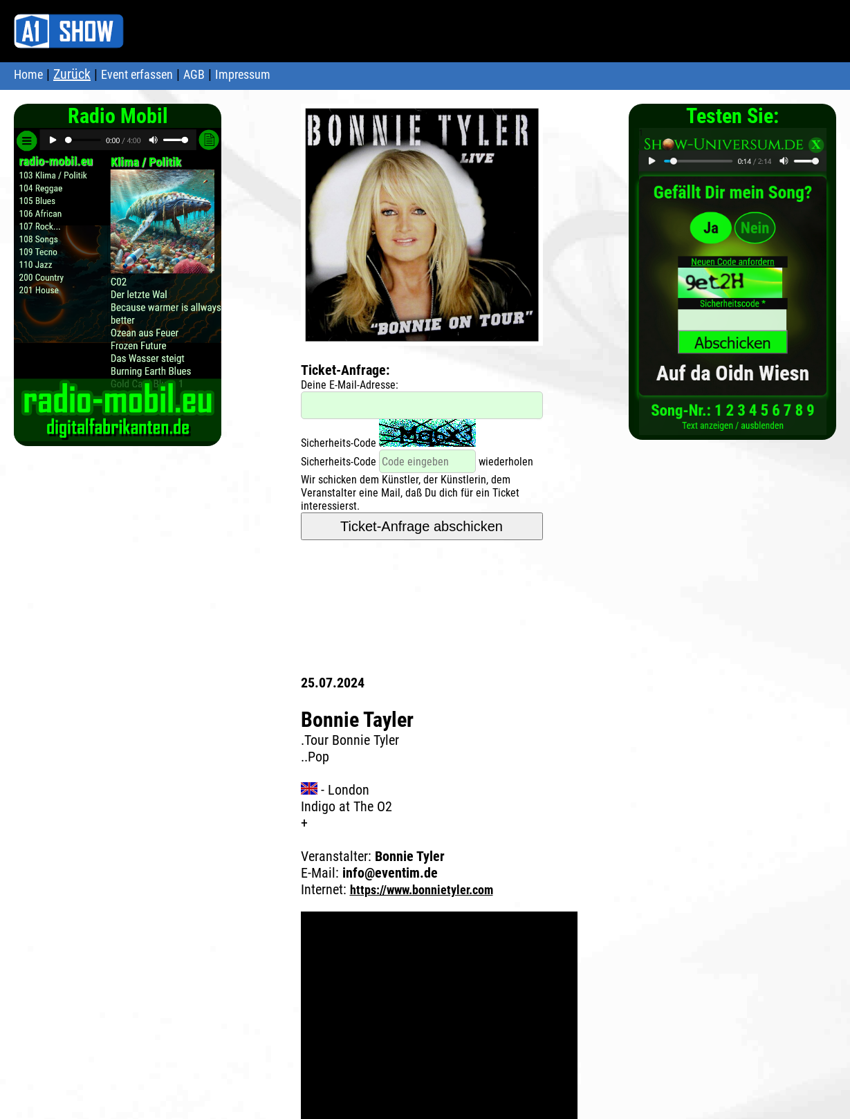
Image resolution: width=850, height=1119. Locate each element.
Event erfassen (137, 74)
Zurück (72, 74)
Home (28, 74)
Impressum (242, 74)
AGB (194, 74)
